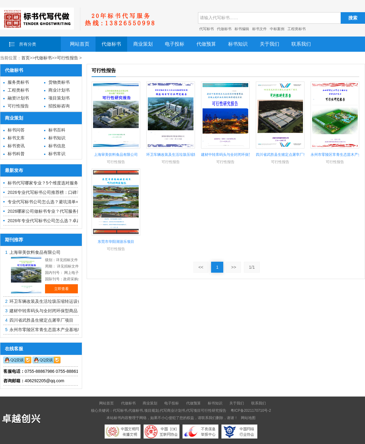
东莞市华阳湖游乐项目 (116, 241)
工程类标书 (296, 29)
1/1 (252, 267)
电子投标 (174, 44)
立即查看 (61, 289)
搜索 (352, 17)
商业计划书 (59, 90)
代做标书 (224, 29)
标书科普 (16, 153)
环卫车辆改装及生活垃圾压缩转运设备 (45, 301)
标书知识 (238, 44)
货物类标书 (59, 82)
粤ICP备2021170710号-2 (251, 410)
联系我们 (301, 44)
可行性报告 (67, 57)
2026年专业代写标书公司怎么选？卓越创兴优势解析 (57, 220)
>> (233, 267)
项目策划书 (59, 98)
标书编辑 (242, 29)
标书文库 (16, 137)
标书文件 (259, 29)
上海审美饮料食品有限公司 (35, 252)
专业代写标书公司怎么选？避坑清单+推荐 (47, 201)
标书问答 (16, 130)
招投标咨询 (59, 105)
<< (200, 267)
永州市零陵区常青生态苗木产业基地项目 (47, 329)
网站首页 (79, 44)
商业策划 (143, 44)
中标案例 (277, 29)
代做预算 (206, 44)
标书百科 (56, 130)
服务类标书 (18, 82)
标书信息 (56, 145)
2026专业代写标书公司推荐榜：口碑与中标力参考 (55, 192)
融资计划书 (18, 98)
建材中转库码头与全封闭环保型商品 (43, 310)
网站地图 (248, 418)
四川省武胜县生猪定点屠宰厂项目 (41, 320)
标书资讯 (16, 145)
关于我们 (269, 44)
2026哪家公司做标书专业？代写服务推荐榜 (48, 211)
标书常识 (56, 153)
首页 (25, 57)
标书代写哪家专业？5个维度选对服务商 (45, 182)
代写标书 (206, 29)
